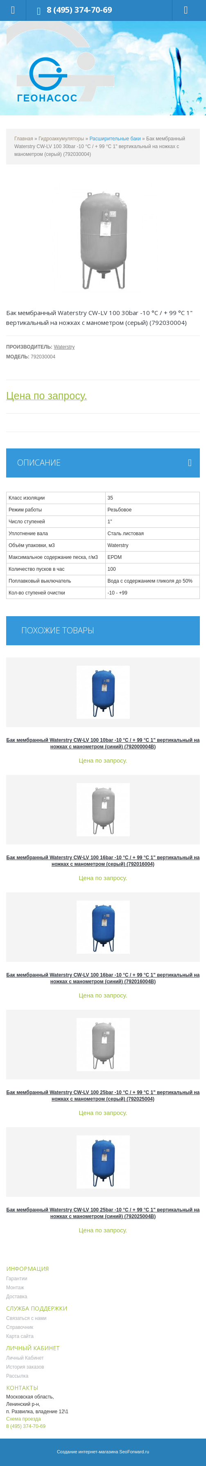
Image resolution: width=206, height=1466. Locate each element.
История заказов (25, 1367)
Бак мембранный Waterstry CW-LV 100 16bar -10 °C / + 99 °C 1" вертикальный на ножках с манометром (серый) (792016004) (103, 861)
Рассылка (17, 1376)
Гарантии (16, 1278)
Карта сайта (20, 1336)
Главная (23, 139)
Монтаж (15, 1287)
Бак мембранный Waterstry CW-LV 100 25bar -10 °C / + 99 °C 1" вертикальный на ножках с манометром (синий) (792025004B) (103, 1213)
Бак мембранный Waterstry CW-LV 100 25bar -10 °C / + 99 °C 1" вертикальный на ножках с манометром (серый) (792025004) (103, 1096)
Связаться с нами (26, 1318)
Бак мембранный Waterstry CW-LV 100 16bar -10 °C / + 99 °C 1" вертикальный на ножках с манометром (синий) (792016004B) (103, 978)
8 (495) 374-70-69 (79, 9)
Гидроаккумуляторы (61, 139)
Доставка (16, 1296)
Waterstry (64, 347)
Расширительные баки (115, 139)
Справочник (19, 1327)
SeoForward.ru (134, 1451)
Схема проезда (23, 1419)
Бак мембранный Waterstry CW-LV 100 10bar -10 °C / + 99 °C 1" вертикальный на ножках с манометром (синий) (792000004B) (103, 743)
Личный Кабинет (25, 1358)
